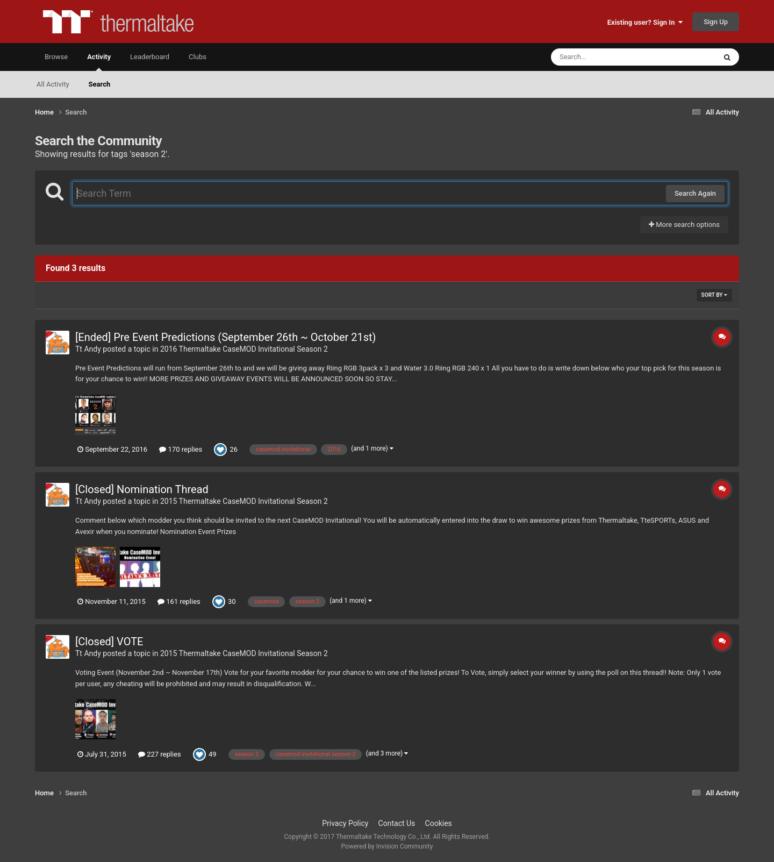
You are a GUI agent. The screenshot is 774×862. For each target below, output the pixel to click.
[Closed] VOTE (109, 641)
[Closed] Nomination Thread (142, 489)
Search (100, 84)
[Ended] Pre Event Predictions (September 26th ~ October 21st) (225, 337)
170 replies (180, 449)
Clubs (197, 57)
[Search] (606, 57)
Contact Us (396, 823)
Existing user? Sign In (645, 22)
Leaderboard (149, 57)
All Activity (53, 84)
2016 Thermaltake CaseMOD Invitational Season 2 (244, 349)
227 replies (159, 754)
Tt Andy (88, 349)
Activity (99, 62)
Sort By (714, 295)
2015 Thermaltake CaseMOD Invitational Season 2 (244, 501)
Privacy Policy (345, 823)
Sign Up (716, 22)
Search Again (695, 193)
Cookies (438, 823)
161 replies (178, 601)
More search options (684, 224)
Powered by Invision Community (387, 846)
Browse (56, 57)
